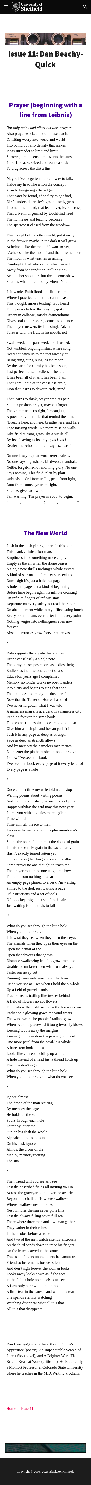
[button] (6, 6)
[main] (46, 59)
